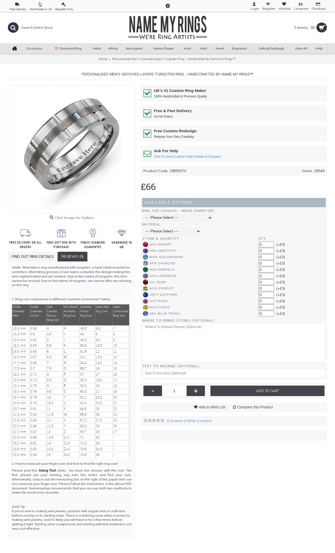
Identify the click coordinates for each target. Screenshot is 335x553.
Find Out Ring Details (33, 256)
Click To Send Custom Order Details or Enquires (187, 156)
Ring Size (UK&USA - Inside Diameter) (178, 211)
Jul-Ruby (154, 282)
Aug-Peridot (158, 288)
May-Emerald (159, 269)
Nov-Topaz (156, 307)
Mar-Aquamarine (163, 257)
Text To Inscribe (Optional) (170, 366)
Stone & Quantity (160, 238)
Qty (262, 238)
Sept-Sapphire (160, 294)
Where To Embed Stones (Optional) (178, 320)
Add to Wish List (212, 407)
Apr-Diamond (159, 263)
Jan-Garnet (157, 244)
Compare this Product (255, 407)
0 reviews (175, 420)
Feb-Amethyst (159, 250)
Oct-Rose (155, 301)
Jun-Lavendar (160, 275)
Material (151, 224)
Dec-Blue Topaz (161, 313)
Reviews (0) (72, 256)
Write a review (198, 420)
